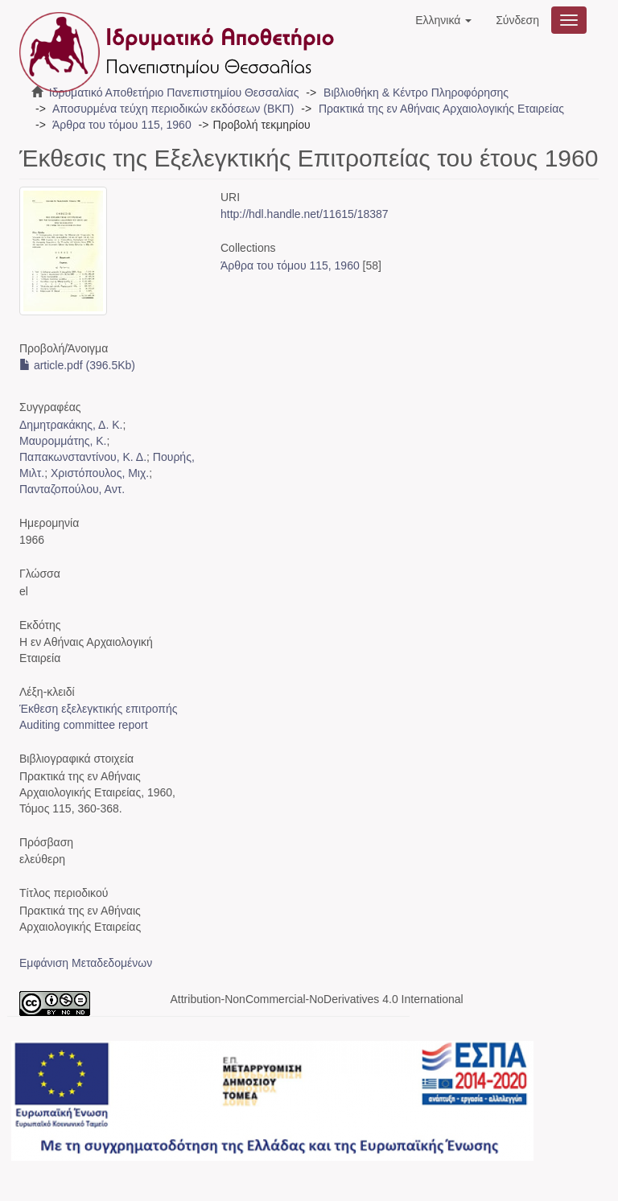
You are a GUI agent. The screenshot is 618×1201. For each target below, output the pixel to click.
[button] (443, 20)
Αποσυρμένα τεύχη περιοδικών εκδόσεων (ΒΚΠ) (173, 108)
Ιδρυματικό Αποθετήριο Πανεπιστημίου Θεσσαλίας (174, 92)
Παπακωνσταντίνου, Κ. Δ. (82, 456)
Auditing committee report (83, 724)
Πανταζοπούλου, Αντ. (72, 489)
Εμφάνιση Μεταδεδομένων (85, 962)
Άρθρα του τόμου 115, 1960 (122, 124)
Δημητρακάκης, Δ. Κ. (70, 424)
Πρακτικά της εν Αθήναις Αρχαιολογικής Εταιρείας (441, 108)
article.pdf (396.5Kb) (77, 365)
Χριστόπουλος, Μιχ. (100, 473)
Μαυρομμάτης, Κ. (62, 440)
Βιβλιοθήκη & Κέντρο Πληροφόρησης (416, 92)
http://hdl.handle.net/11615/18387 (304, 214)
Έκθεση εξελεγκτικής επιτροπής (98, 708)
